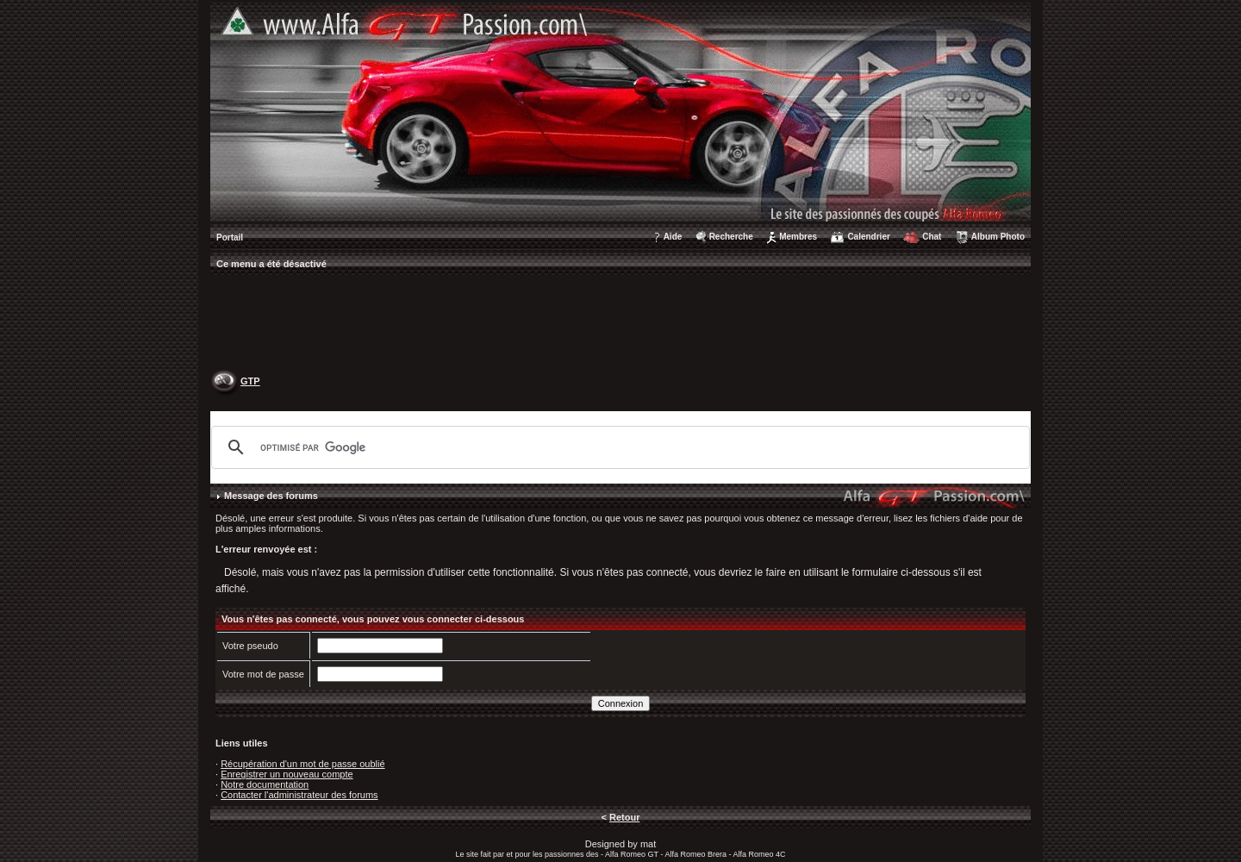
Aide (673, 236)
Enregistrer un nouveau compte (286, 774)
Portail (229, 237)
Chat (931, 236)
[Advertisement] (620, 324)
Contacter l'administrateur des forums (299, 795)
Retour (624, 817)
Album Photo (998, 236)
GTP (250, 381)
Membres (798, 236)
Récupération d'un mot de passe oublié (302, 764)
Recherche (731, 236)
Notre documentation (265, 784)
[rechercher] (618, 447)
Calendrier (868, 236)
